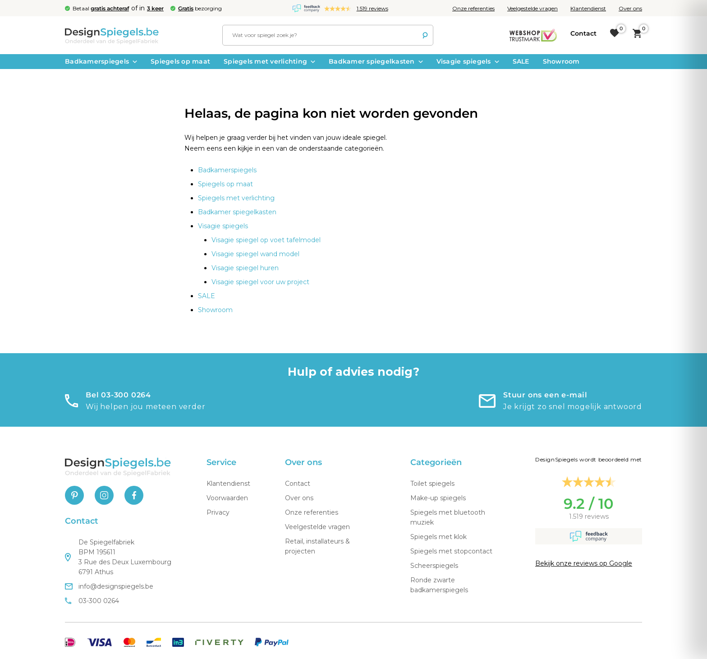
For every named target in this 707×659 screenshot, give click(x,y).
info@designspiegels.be (109, 586)
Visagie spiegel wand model (255, 254)
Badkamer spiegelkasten (376, 61)
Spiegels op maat (180, 61)
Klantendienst (588, 8)
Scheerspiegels (434, 566)
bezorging (200, 8)
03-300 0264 (92, 601)
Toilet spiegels (432, 483)
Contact (297, 483)
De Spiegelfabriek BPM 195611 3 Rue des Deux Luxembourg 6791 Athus (118, 557)
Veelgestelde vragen (532, 8)
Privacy (218, 512)
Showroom (561, 61)
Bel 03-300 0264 (118, 395)
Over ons (630, 8)
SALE (521, 61)
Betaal (101, 8)
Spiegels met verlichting (269, 61)
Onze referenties (473, 8)
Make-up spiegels (438, 498)
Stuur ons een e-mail (545, 395)
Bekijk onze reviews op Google (583, 563)
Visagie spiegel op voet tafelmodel (266, 240)
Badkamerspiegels (101, 61)
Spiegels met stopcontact (451, 551)
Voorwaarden (227, 498)
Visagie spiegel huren (245, 268)
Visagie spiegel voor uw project (260, 282)
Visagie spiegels (467, 61)
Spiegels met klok (438, 537)
